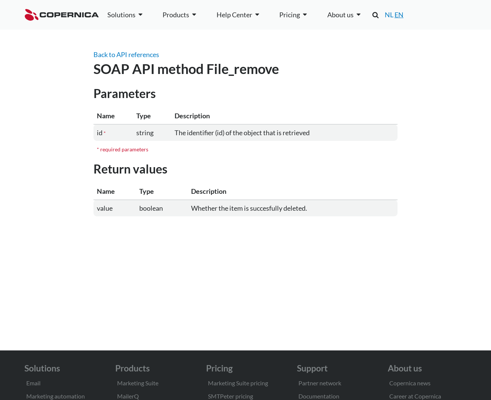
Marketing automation (55, 396)
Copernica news (410, 382)
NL (389, 15)
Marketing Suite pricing (238, 382)
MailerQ (128, 396)
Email (33, 382)
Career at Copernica (415, 396)
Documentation (318, 396)
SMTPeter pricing (230, 396)
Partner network (319, 382)
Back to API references (126, 54)
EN (399, 15)
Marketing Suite (137, 382)
